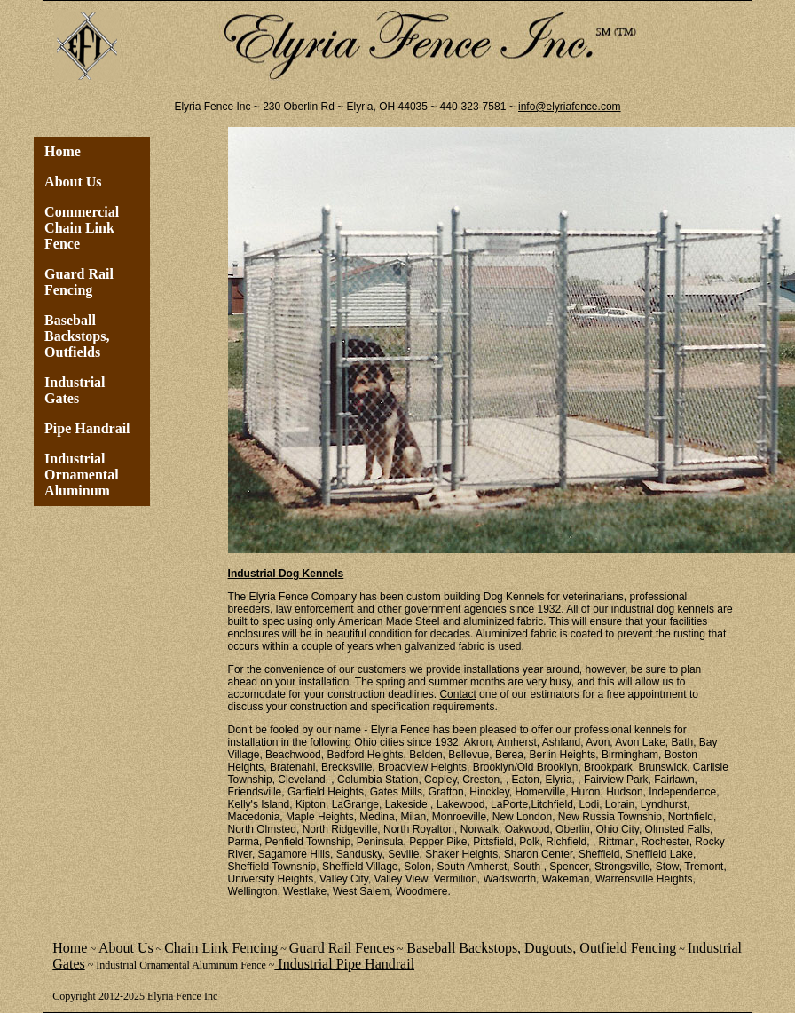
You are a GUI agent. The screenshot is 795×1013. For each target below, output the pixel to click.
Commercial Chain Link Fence (81, 227)
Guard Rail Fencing (79, 281)
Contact (457, 694)
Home (62, 151)
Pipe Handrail (87, 428)
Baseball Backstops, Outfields (76, 336)
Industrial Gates (74, 390)
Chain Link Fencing (221, 947)
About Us (72, 181)
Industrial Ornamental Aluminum (81, 474)
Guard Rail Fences (342, 947)
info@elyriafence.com (569, 106)
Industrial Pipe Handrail (344, 963)
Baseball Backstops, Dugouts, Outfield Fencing (539, 947)
